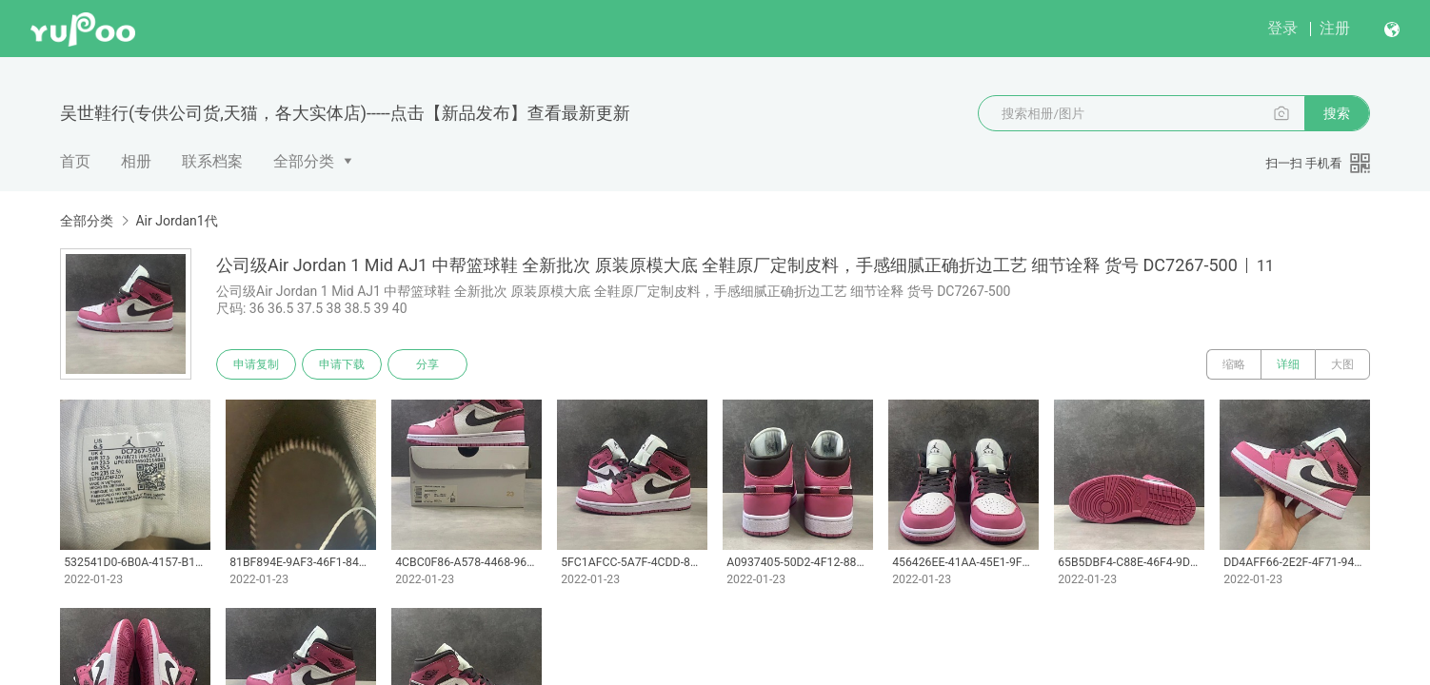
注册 (1335, 28)
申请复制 (256, 364)
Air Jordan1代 (176, 220)
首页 (75, 161)
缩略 (1233, 364)
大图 (1342, 364)
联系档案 (212, 161)
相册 (136, 161)
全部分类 (303, 161)
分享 (427, 364)
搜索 (1336, 113)
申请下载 (342, 364)
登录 (1282, 28)
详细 (1288, 364)
